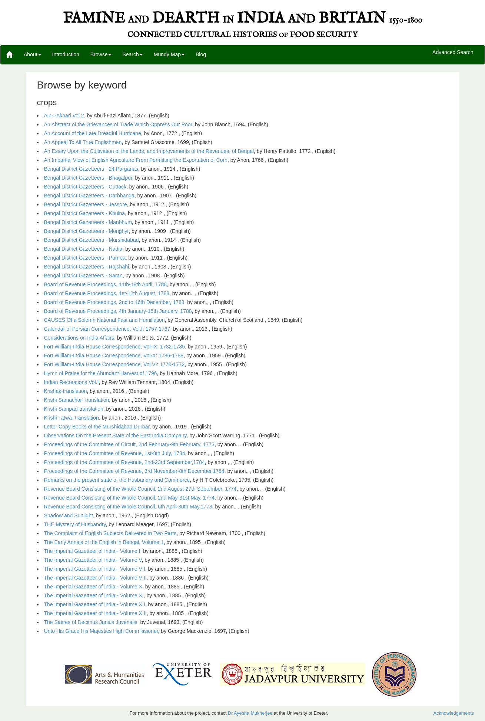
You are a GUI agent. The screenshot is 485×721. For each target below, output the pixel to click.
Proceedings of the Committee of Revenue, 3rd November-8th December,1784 (134, 471)
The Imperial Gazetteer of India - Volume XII (94, 604)
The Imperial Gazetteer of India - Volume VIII (95, 578)
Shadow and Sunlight (68, 515)
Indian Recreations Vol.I (71, 382)
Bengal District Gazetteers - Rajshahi (86, 267)
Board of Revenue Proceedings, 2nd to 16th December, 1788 (114, 302)
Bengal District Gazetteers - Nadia (83, 249)
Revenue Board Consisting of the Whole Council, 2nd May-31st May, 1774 (129, 498)
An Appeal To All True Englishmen (83, 142)
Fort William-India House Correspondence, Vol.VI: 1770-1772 (114, 364)
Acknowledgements (453, 713)
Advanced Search (453, 53)
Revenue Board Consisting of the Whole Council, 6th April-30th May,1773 (128, 507)
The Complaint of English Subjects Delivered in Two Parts (110, 533)
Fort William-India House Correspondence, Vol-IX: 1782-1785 (114, 347)
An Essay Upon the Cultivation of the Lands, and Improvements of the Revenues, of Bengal (149, 151)
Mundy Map (169, 54)
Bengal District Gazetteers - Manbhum (88, 222)
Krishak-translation (65, 391)
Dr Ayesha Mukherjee (250, 713)
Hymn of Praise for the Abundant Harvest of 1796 (100, 373)
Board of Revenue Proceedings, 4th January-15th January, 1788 (118, 311)
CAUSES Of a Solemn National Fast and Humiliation (104, 320)
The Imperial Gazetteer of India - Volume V (93, 560)
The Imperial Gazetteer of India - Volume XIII (95, 613)
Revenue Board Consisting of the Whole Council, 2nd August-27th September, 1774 (140, 489)
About (32, 54)
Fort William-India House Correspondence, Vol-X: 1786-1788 (114, 355)
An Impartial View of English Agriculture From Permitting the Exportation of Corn (135, 160)
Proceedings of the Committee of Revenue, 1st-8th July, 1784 (114, 453)
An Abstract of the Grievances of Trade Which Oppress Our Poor (118, 124)
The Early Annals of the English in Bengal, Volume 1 (104, 542)
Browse (101, 54)
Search (132, 54)
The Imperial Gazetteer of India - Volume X (93, 587)
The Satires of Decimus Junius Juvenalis (90, 622)
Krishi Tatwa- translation (71, 418)
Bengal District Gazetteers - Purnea (85, 258)
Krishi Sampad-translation (73, 409)
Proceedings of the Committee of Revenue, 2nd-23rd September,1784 (124, 462)
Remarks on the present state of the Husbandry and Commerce (117, 480)
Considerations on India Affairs (79, 338)
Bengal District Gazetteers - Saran (83, 275)
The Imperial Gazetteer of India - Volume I (92, 551)
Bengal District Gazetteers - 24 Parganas (91, 169)
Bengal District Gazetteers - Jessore (85, 204)
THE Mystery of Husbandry (75, 524)
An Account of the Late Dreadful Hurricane (92, 133)
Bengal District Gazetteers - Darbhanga (89, 195)
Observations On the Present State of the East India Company (115, 435)
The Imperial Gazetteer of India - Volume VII (94, 569)
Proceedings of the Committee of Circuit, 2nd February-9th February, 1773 (129, 444)
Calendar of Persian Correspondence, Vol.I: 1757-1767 (107, 329)
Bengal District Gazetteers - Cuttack (85, 187)
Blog (201, 54)
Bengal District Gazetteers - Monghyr (86, 231)
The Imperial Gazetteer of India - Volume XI (94, 595)
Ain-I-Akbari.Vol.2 (64, 116)
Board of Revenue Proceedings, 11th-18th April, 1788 (105, 284)
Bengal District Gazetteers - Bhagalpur (88, 178)
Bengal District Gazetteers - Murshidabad (91, 240)
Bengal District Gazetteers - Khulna (84, 213)
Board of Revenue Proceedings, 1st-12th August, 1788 (107, 293)
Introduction (65, 54)
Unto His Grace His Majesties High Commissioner (101, 631)
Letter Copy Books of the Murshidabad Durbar (97, 427)
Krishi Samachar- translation (76, 400)
